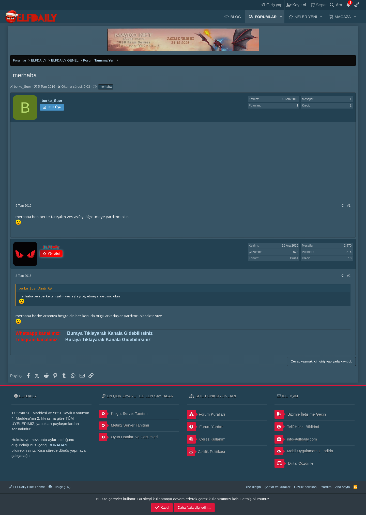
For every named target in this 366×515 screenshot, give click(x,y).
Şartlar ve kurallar (278, 487)
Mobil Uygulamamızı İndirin (303, 451)
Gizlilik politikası (305, 487)
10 (350, 258)
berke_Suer (22, 86)
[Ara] (336, 5)
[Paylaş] (342, 206)
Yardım (326, 487)
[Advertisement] (183, 165)
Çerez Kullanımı (206, 439)
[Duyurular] (348, 4)
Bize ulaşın (253, 487)
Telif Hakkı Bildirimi (296, 426)
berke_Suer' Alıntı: (33, 288)
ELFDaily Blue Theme (27, 487)
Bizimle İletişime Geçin (300, 414)
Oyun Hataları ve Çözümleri (128, 437)
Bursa (294, 258)
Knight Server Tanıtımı (123, 414)
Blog (236, 16)
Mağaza (343, 16)
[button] (280, 16)
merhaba (106, 86)
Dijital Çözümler (294, 463)
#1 (348, 205)
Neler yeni (306, 16)
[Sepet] (318, 5)
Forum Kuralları (206, 414)
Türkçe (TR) (59, 487)
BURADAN (58, 445)
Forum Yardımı (205, 426)
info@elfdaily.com (295, 439)
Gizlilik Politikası (206, 451)
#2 (348, 276)
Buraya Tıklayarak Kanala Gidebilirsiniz (109, 333)
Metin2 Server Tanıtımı (124, 425)
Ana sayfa (342, 487)
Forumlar (266, 16)
